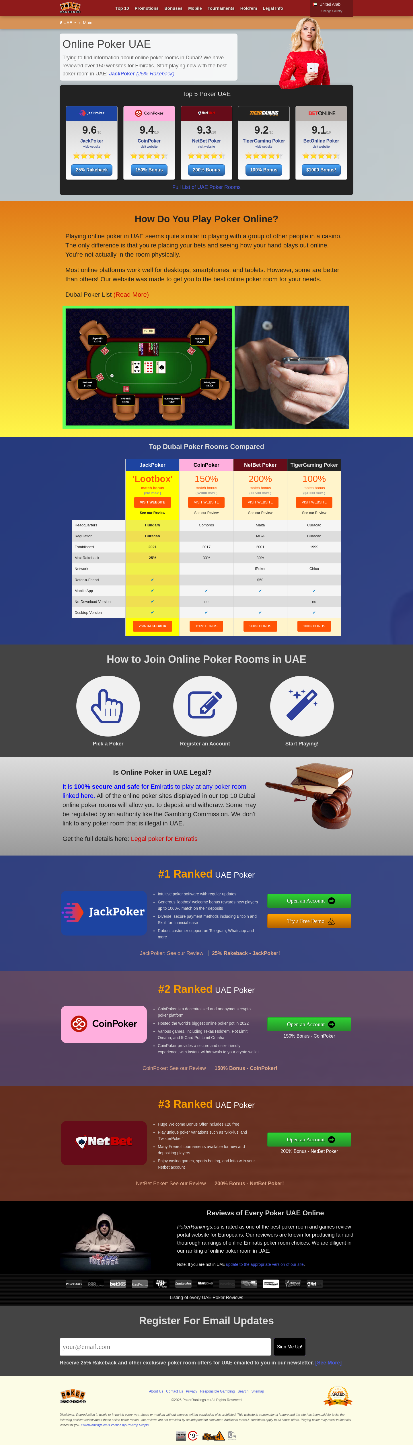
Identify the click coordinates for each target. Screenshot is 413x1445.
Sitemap (257, 1391)
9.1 (319, 130)
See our (152, 513)
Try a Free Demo (335, 917)
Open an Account (335, 904)
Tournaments (221, 8)
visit (152, 502)
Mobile (195, 8)
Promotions (147, 8)
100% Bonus (263, 169)
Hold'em (248, 8)
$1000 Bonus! (321, 169)
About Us (156, 1391)
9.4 (147, 130)
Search (242, 1391)
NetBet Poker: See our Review (171, 1211)
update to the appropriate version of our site (293, 1253)
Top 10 (122, 8)
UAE (68, 22)
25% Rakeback (92, 169)
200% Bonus (206, 169)
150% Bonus (149, 169)
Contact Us (174, 1391)
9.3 (204, 130)
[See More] (328, 1363)
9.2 (261, 130)
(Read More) (132, 280)
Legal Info (273, 8)
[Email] (165, 1347)
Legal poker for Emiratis (135, 826)
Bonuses (173, 8)
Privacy (191, 1391)
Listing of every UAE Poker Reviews (206, 1297)
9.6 (89, 130)
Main (87, 22)
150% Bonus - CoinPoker (337, 1031)
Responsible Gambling (217, 1391)
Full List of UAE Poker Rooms (206, 187)
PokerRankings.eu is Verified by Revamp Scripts (115, 1425)
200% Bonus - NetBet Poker (337, 1146)
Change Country (332, 11)
